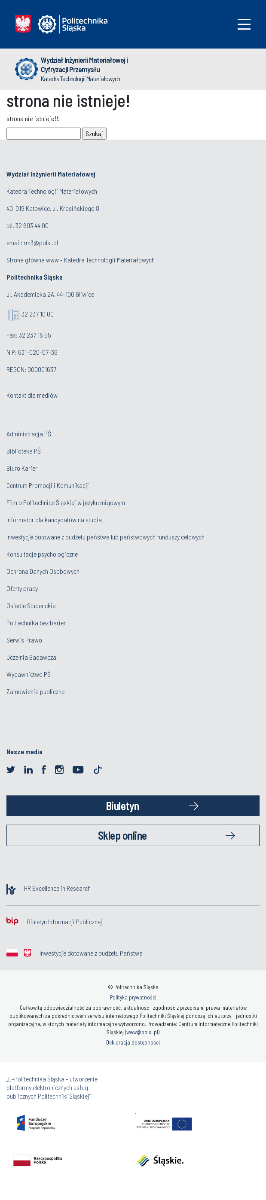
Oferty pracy (22, 588)
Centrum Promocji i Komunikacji (47, 485)
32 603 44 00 (32, 225)
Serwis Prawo (24, 640)
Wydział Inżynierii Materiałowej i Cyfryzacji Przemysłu (84, 64)
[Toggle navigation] (244, 24)
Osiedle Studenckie (30, 605)
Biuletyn (122, 805)
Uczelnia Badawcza (31, 657)
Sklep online (122, 835)
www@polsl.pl (142, 1032)
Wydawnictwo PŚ (28, 674)
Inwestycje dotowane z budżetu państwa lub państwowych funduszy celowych (106, 537)
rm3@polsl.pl (41, 242)
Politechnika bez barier (36, 622)
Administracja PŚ (28, 433)
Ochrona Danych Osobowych (42, 571)
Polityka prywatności (133, 997)
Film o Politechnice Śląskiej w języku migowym (65, 502)
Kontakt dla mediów (32, 395)
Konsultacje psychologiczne (42, 554)
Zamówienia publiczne (35, 691)
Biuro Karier (21, 468)
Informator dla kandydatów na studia (54, 519)
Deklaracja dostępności (133, 1042)
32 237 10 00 (37, 314)
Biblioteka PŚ (23, 451)
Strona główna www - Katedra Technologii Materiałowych (80, 260)
